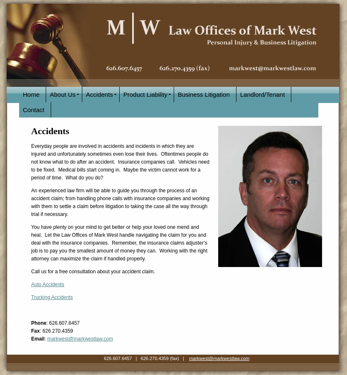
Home (31, 94)
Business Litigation (204, 94)
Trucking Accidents (52, 297)
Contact (33, 109)
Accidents (99, 94)
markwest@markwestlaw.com (80, 339)
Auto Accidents (47, 284)
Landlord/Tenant (262, 94)
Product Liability (145, 94)
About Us (63, 94)
